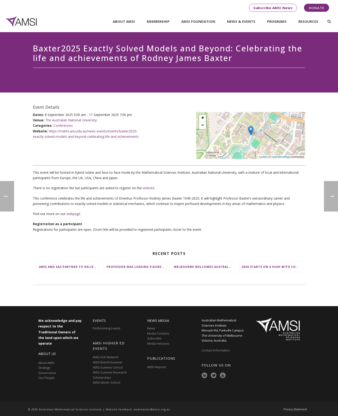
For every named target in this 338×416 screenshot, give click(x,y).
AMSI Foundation (198, 21)
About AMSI (124, 21)
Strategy (44, 368)
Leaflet (263, 156)
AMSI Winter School (106, 382)
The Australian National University (71, 120)
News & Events (241, 21)
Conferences (63, 125)
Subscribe (154, 338)
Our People (46, 378)
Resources (308, 21)
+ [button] (202, 118)
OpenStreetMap (281, 156)
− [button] (202, 125)
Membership (158, 21)
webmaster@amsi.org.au (152, 409)
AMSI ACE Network (106, 357)
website (148, 188)
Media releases (158, 343)
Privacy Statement (295, 409)
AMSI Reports (156, 367)
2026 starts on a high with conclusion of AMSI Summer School (272, 267)
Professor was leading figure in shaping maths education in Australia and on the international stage (137, 267)
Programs (277, 21)
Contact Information (216, 350)
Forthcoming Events (106, 328)
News (151, 328)
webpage (73, 214)
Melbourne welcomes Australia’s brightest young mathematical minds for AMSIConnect (204, 267)
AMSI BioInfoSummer (108, 362)
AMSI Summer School (108, 367)
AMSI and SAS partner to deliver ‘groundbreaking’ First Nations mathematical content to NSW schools (69, 267)
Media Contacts (158, 333)
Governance (47, 373)
